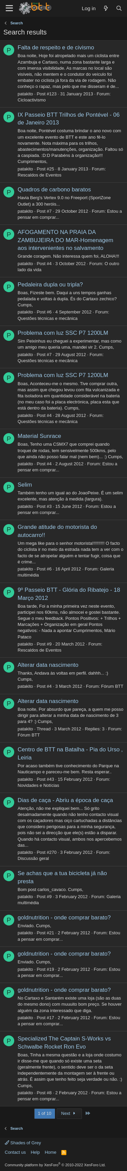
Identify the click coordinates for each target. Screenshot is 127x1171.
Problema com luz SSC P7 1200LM (63, 333)
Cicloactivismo (32, 99)
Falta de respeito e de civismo (56, 47)
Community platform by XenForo (55, 1165)
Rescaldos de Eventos (39, 175)
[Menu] (9, 8)
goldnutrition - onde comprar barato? (64, 917)
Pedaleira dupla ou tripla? (50, 284)
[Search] (119, 8)
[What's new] (105, 8)
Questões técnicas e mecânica (48, 318)
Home (51, 1152)
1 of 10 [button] (44, 1113)
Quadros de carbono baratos (54, 189)
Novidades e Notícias (38, 785)
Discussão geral (33, 858)
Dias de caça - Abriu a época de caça (65, 800)
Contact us (15, 1152)
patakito (25, 93)
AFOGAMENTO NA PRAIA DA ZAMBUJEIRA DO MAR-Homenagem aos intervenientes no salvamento (65, 240)
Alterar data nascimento (48, 665)
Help (35, 1152)
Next (69, 1113)
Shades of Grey (23, 1142)
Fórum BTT (112, 686)
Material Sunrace (39, 436)
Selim (25, 485)
